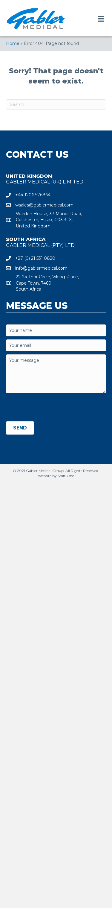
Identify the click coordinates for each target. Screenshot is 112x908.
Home (12, 43)
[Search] (56, 104)
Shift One (66, 475)
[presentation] (51, 408)
